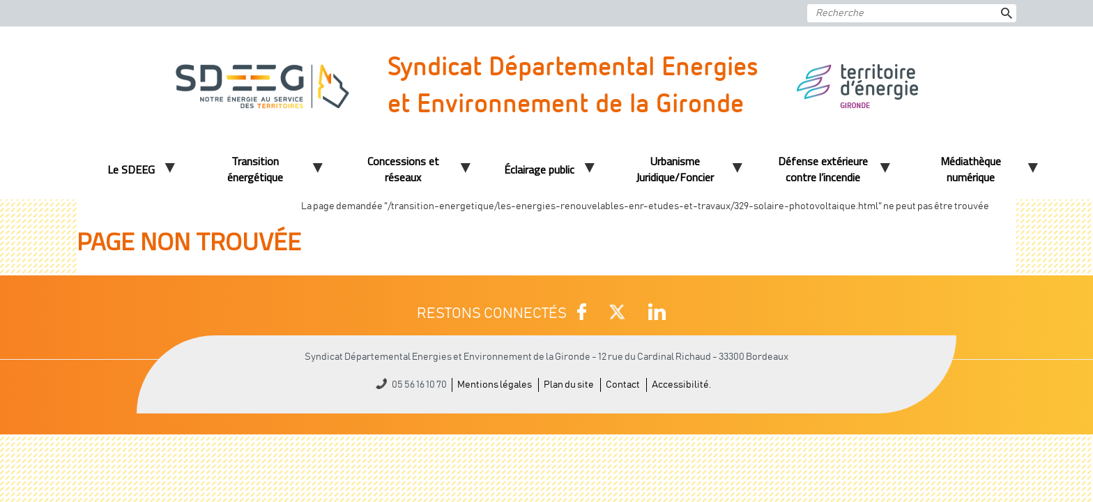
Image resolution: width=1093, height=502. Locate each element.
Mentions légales (494, 385)
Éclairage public (539, 169)
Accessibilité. (681, 385)
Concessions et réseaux (403, 169)
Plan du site (569, 385)
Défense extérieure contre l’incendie (823, 169)
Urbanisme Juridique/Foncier (675, 169)
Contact (623, 385)
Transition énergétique (255, 169)
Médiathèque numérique (970, 169)
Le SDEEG (131, 169)
